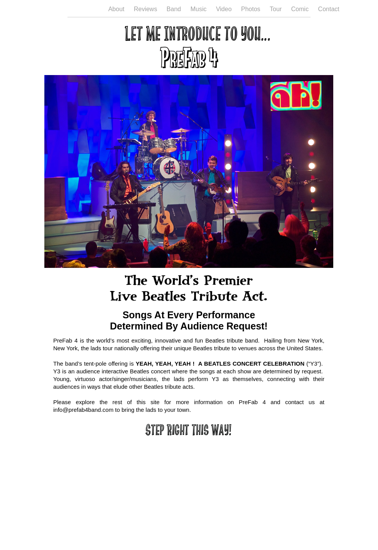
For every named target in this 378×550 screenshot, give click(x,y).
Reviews (146, 9)
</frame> (189, 472)
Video (224, 9)
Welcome (86, 9)
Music (199, 9)
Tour (277, 9)
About (117, 9)
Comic (300, 9)
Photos (251, 9)
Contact (328, 9)
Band (175, 9)
